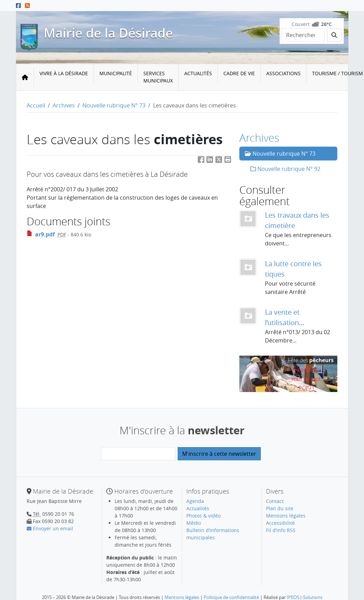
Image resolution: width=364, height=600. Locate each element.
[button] (227, 161)
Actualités (198, 73)
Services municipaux (158, 77)
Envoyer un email (50, 528)
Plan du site (279, 508)
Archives (64, 105)
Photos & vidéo (203, 515)
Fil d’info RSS (280, 530)
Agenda (195, 501)
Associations (283, 73)
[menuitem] (64, 77)
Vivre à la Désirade (63, 73)
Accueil (36, 105)
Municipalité (115, 73)
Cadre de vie (239, 73)
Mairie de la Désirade (108, 33)
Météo (193, 523)
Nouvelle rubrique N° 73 (113, 105)
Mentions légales (285, 515)
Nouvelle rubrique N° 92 (285, 169)
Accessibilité (280, 523)
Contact (275, 501)
